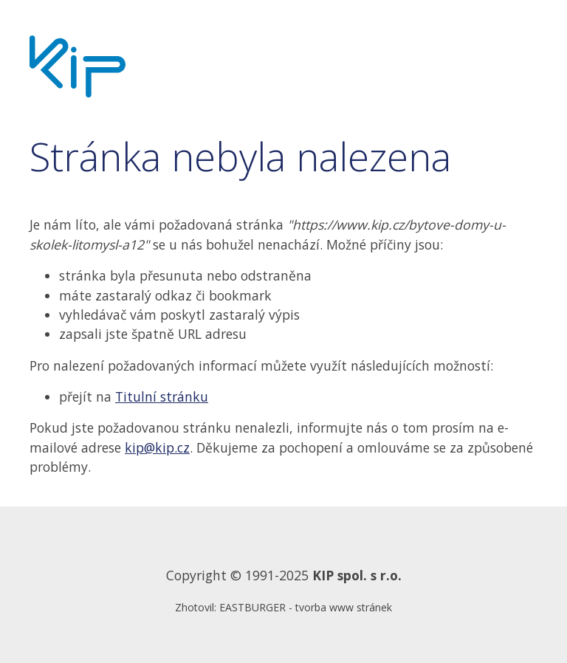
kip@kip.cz (157, 447)
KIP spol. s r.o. (357, 575)
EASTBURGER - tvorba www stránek (305, 607)
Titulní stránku (161, 396)
